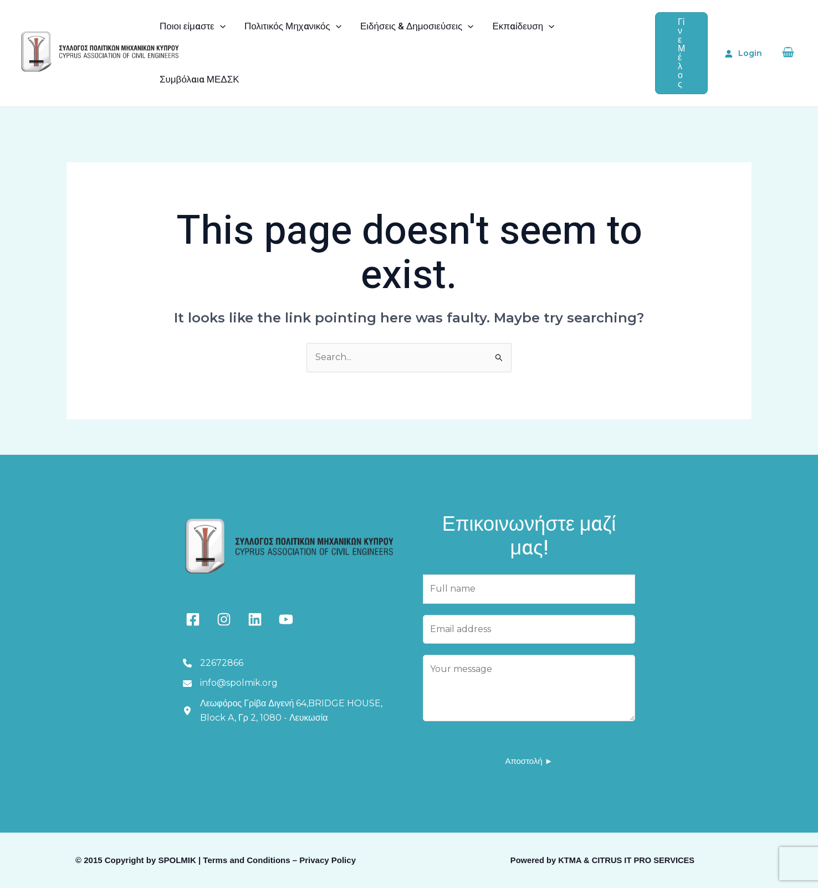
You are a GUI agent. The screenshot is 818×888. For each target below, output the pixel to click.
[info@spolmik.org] (230, 683)
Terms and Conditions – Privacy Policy (279, 860)
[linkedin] (255, 619)
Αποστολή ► (529, 761)
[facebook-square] (193, 619)
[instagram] (224, 619)
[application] (220, 26)
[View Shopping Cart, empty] (788, 53)
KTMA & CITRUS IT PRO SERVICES (626, 860)
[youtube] (286, 619)
